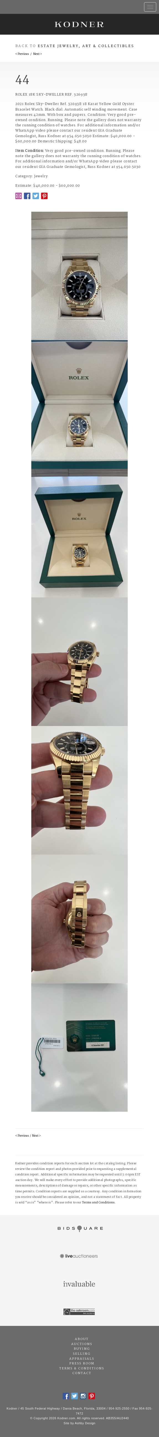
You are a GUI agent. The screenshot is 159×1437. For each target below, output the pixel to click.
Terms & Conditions (81, 1368)
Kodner (79, 24)
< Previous (22, 54)
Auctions (81, 1344)
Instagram (83, 1396)
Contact (81, 1373)
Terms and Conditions (98, 1202)
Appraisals (81, 1358)
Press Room (81, 1363)
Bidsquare (79, 1229)
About (82, 1339)
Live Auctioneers (79, 1256)
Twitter (35, 196)
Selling (82, 1353)
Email (18, 196)
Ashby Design (85, 1423)
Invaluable (79, 1284)
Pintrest (44, 196)
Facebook (27, 196)
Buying (82, 1348)
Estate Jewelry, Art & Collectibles (86, 46)
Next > (37, 54)
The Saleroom (79, 1312)
